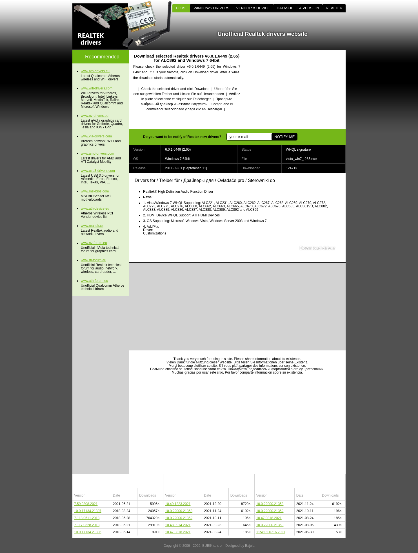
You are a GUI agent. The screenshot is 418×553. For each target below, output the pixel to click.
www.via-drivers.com (96, 136)
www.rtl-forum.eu (93, 260)
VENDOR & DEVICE (253, 8)
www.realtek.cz (92, 225)
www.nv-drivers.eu (94, 115)
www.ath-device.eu (95, 208)
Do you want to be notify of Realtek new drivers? (182, 137)
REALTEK (334, 8)
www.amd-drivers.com (97, 153)
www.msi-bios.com (95, 191)
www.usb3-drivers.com (98, 170)
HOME (181, 8)
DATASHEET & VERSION (298, 8)
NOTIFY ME (284, 137)
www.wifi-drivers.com (96, 88)
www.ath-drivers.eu (95, 71)
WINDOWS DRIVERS (211, 8)
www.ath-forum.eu (94, 280)
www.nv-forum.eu (94, 243)
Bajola (249, 546)
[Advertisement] (298, 89)
